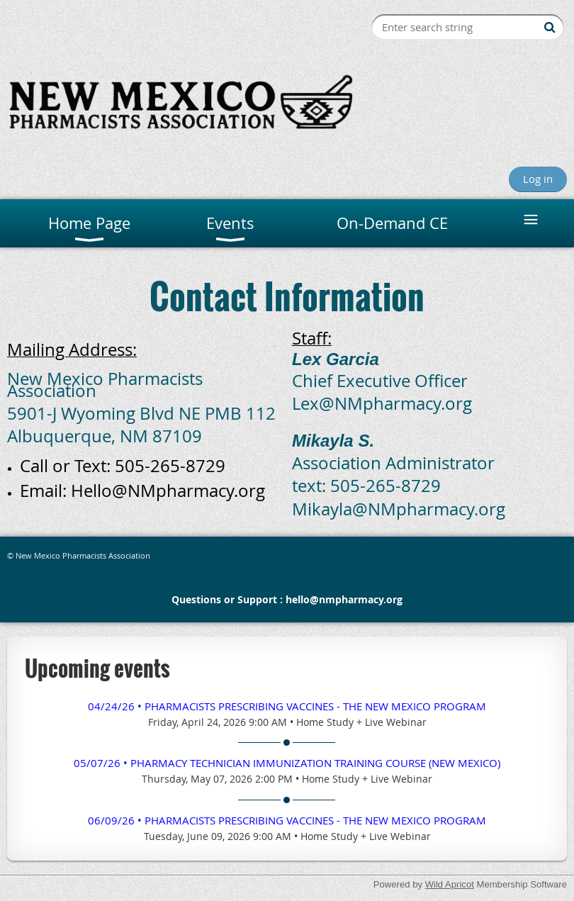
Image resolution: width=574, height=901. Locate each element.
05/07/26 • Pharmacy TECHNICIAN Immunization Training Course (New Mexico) (287, 763)
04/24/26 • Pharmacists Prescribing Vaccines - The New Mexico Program (287, 706)
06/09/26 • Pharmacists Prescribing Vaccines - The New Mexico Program (287, 820)
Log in (538, 179)
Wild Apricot (449, 884)
